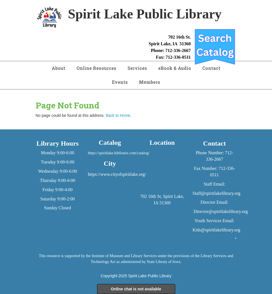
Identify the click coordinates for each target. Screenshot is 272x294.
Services (137, 68)
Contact (211, 68)
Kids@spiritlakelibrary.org (216, 229)
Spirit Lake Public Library (149, 276)
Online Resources (96, 68)
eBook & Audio (174, 68)
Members (149, 82)
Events (120, 82)
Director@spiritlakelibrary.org (221, 211)
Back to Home (118, 115)
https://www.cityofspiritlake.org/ (117, 174)
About (58, 68)
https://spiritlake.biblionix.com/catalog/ (119, 153)
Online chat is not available (136, 289)
